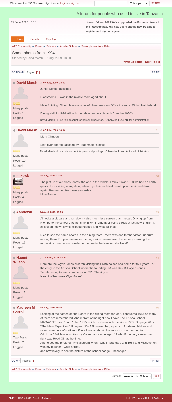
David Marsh (26, 83)
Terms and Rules (142, 398)
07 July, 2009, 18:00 (54, 82)
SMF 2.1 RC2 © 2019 (20, 398)
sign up (75, 3)
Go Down (18, 72)
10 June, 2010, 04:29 (54, 257)
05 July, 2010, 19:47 (51, 307)
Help (128, 398)
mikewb (22, 176)
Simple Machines (42, 398)
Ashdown (24, 212)
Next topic (152, 61)
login (63, 3)
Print (156, 72)
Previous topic (132, 61)
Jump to (116, 375)
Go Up (16, 360)
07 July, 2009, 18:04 (54, 130)
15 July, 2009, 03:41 (51, 175)
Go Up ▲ (158, 398)
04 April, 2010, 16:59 (51, 212)
